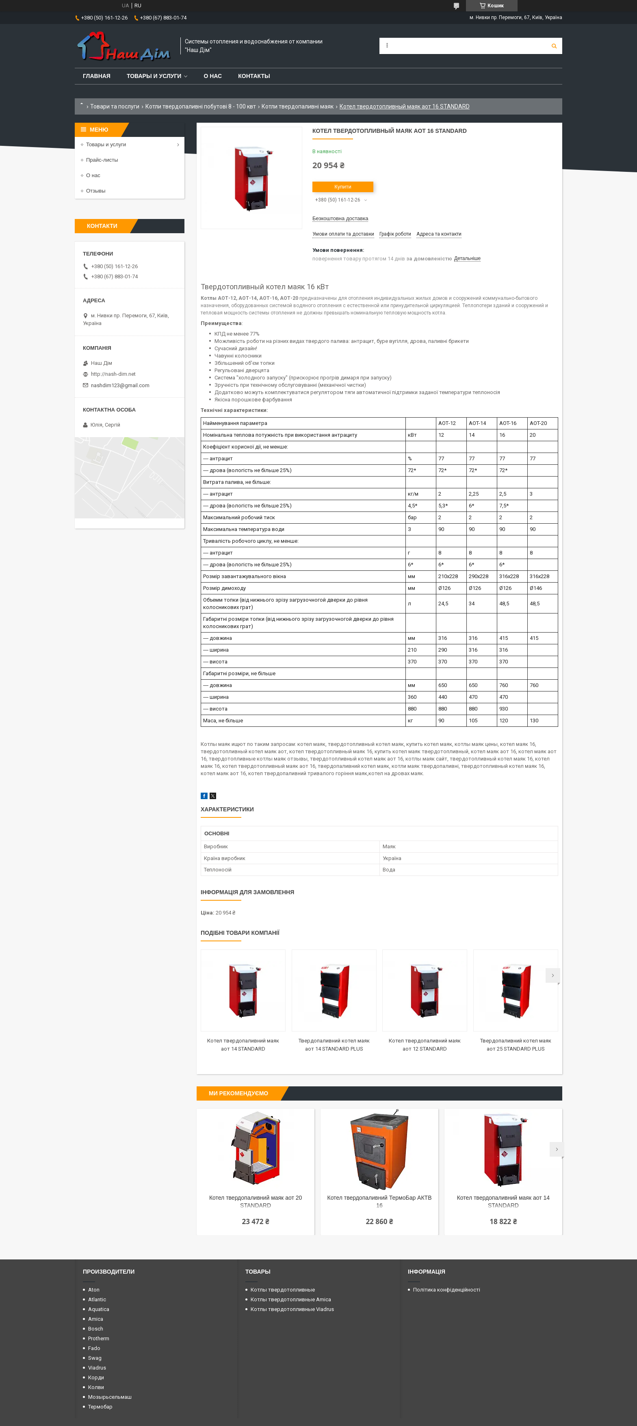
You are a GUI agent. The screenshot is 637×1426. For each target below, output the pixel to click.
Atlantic (97, 1299)
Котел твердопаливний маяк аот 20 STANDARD (255, 1201)
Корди (96, 1377)
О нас (213, 76)
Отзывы (96, 191)
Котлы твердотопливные (283, 1290)
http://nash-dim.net (113, 374)
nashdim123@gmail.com (120, 385)
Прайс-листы (102, 160)
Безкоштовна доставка (340, 218)
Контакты (254, 76)
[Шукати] (554, 46)
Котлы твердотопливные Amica (291, 1299)
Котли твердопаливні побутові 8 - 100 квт (200, 106)
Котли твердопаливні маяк (298, 106)
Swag (95, 1358)
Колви (96, 1387)
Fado (94, 1348)
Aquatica (98, 1309)
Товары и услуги (154, 76)
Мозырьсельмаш (110, 1397)
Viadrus (97, 1368)
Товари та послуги (114, 106)
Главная (96, 76)
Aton (94, 1290)
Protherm (98, 1338)
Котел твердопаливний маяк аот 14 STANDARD (503, 1201)
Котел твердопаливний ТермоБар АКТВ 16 (379, 1201)
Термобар (100, 1407)
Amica (95, 1319)
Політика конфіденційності (446, 1290)
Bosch (95, 1329)
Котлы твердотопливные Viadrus (292, 1309)
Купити (342, 187)
